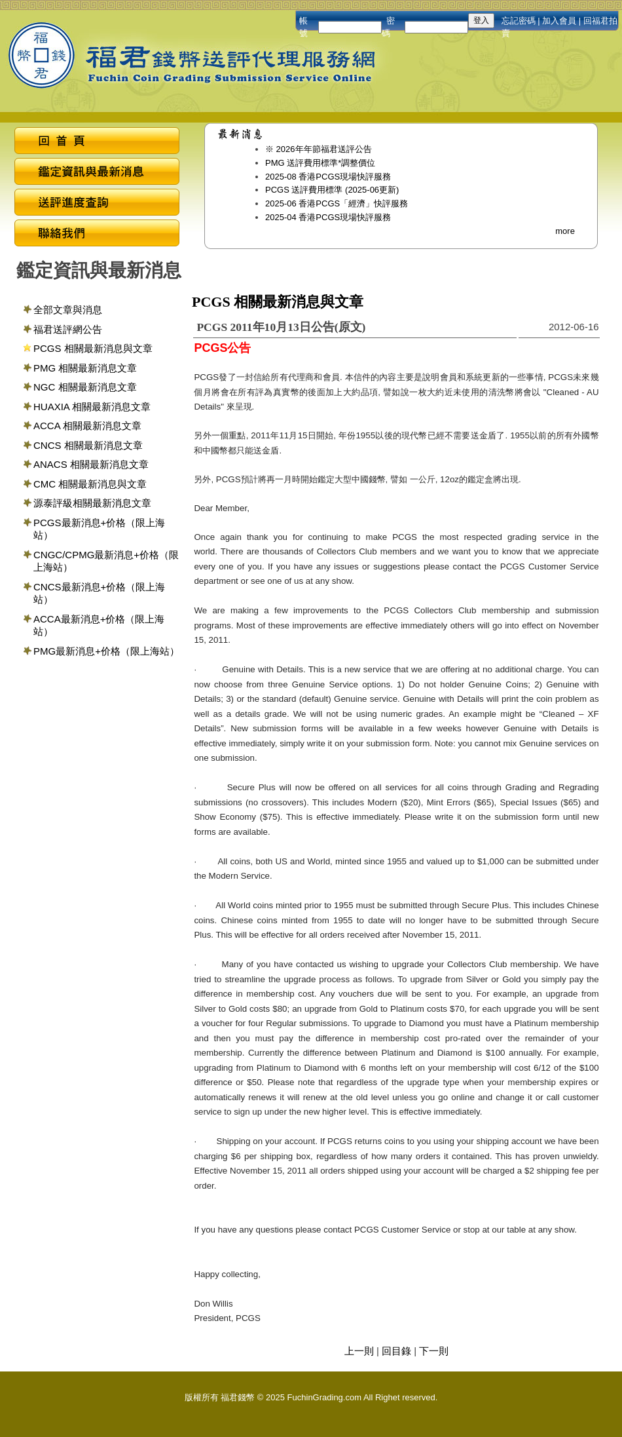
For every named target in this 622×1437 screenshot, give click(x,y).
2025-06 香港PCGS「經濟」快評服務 (336, 203)
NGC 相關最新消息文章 (85, 387)
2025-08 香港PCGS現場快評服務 (328, 177)
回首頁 (97, 142)
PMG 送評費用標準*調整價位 (320, 163)
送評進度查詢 (97, 204)
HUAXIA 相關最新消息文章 (92, 406)
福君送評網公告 (67, 329)
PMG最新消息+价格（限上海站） (106, 651)
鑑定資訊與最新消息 (97, 173)
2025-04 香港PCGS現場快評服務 (328, 217)
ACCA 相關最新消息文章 (87, 425)
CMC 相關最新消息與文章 (90, 483)
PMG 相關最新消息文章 (85, 368)
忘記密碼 (519, 21)
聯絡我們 (97, 235)
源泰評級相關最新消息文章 (92, 502)
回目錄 (396, 1350)
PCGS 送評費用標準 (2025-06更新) (332, 190)
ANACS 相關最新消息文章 (91, 464)
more (565, 231)
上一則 (359, 1350)
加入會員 (559, 21)
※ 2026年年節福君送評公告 (318, 149)
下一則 (433, 1350)
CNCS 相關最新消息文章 (88, 445)
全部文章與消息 (67, 309)
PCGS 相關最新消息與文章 (93, 348)
